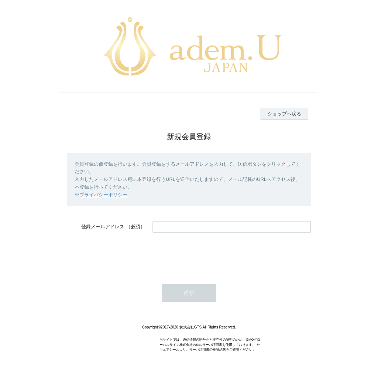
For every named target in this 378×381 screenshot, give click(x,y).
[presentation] (208, 254)
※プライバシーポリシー (101, 195)
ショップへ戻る (284, 114)
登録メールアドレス (102, 226)
